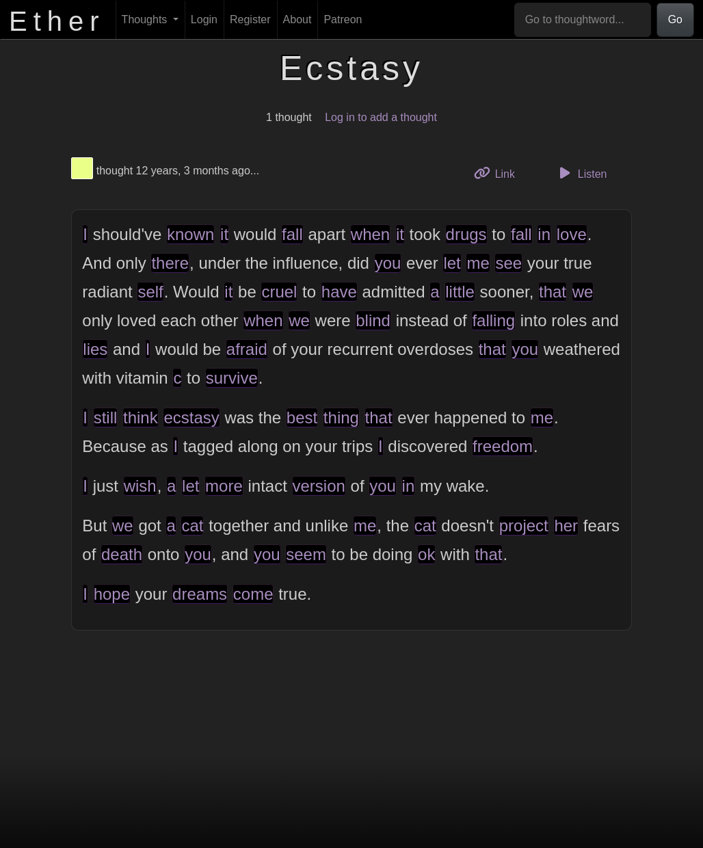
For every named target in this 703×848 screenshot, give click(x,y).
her (566, 525)
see (508, 263)
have (339, 291)
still (106, 417)
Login (204, 19)
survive (232, 378)
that (552, 291)
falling (493, 320)
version (319, 486)
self (150, 291)
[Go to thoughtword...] (582, 20)
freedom (503, 446)
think (140, 417)
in (544, 234)
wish (140, 486)
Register (250, 19)
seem (306, 554)
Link (499, 172)
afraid (246, 349)
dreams (199, 594)
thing (341, 417)
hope (112, 594)
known (190, 234)
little (460, 291)
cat (192, 525)
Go (675, 19)
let (451, 263)
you (388, 263)
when (370, 234)
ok (426, 554)
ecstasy (191, 417)
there (170, 263)
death (121, 554)
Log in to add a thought (381, 117)
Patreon (342, 19)
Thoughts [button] (146, 19)
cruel (279, 291)
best (302, 417)
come (253, 594)
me (477, 263)
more (224, 486)
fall (292, 234)
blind (373, 320)
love (572, 234)
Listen (581, 173)
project (523, 525)
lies (95, 349)
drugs (466, 234)
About (297, 19)
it (224, 234)
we (583, 291)
